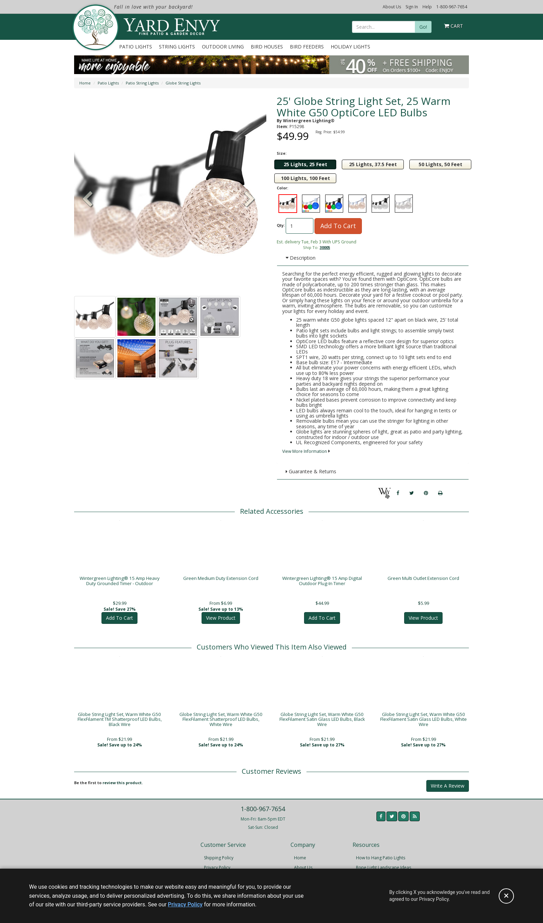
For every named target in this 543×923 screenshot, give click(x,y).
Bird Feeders (307, 46)
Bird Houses (267, 46)
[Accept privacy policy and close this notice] (506, 896)
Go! (423, 27)
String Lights (177, 46)
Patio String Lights (142, 83)
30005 (325, 247)
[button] (249, 199)
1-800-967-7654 (451, 7)
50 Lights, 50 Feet (440, 164)
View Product (220, 619)
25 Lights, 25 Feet (305, 164)
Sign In (412, 7)
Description (300, 257)
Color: (282, 187)
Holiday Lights (350, 46)
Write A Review (447, 790)
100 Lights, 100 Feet (305, 178)
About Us (392, 7)
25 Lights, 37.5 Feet (373, 164)
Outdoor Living (223, 46)
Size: (281, 153)
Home (85, 83)
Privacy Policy (185, 904)
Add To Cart (338, 226)
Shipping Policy (218, 862)
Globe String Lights (183, 83)
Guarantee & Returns (311, 471)
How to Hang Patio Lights (380, 862)
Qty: (281, 225)
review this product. (123, 786)
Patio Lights (135, 46)
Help (427, 7)
